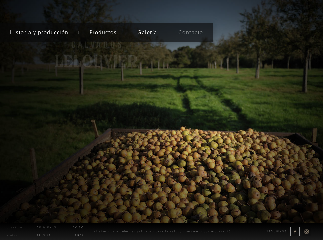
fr (39, 235)
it (49, 235)
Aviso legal (78, 231)
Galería (147, 32)
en (49, 227)
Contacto (190, 32)
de (39, 227)
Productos (102, 32)
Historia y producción (39, 32)
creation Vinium (14, 231)
